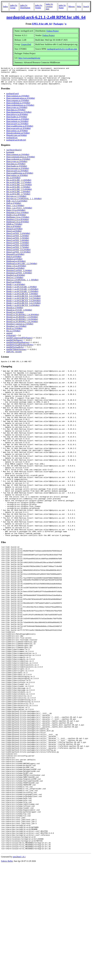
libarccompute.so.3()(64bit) (17, 104)
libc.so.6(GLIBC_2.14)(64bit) (18, 183)
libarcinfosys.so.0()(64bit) (17, 118)
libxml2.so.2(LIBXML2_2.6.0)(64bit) (22, 323)
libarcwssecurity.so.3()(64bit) (18, 132)
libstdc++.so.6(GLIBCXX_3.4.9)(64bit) (23, 309)
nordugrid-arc (12, 141)
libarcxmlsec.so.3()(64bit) (17, 134)
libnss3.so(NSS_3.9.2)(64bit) (18, 253)
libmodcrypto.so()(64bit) (16, 139)
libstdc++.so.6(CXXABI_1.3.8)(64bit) (22, 292)
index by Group (13, 6)
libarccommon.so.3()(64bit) (17, 99)
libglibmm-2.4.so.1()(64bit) (17, 221)
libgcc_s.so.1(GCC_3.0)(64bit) (19, 211)
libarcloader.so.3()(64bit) (16, 120)
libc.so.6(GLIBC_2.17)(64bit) (18, 186)
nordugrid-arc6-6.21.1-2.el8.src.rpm (62, 49)
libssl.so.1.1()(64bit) (14, 281)
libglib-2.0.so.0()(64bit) (16, 218)
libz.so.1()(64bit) (13, 334)
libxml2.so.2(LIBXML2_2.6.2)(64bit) (22, 325)
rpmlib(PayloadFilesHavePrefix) (19, 348)
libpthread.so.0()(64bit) (16, 265)
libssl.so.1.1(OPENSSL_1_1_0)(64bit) (22, 283)
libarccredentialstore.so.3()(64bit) (20, 109)
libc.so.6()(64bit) (13, 181)
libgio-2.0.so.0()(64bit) (15, 214)
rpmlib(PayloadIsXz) (15, 350)
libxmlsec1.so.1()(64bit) (16, 330)
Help (79, 6)
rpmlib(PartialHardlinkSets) (17, 346)
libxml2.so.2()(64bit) (15, 316)
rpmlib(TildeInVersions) (16, 353)
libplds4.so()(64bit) (14, 262)
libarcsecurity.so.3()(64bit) (17, 127)
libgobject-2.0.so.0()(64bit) (17, 223)
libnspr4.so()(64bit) (14, 232)
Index (5, 6)
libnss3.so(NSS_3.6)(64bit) (17, 248)
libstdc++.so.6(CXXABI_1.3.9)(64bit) (22, 295)
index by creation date (49, 6)
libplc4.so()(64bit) (13, 260)
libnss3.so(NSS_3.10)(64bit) (18, 237)
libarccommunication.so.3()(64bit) (20, 102)
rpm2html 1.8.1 (19, 955)
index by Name (62, 6)
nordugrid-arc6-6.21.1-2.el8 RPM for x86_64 (46, 17)
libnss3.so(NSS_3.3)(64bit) (17, 241)
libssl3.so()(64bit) (13, 285)
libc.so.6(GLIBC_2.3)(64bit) (18, 190)
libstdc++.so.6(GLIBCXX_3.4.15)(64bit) (23, 302)
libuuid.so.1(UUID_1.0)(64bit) (19, 313)
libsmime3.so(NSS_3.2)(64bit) (19, 274)
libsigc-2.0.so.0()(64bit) (16, 269)
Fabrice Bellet (7, 960)
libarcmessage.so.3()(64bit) (17, 122)
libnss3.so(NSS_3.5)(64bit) (17, 246)
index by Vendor (38, 6)
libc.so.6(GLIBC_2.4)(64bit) (18, 195)
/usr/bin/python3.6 (14, 153)
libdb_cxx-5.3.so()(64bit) (16, 204)
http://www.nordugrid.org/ (29, 58)
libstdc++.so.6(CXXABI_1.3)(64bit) (21, 290)
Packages (58, 23)
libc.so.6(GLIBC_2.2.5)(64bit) (19, 188)
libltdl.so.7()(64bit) (14, 227)
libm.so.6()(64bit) (13, 230)
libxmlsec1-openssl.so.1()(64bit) (19, 327)
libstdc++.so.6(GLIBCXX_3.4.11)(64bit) (23, 299)
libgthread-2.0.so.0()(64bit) (17, 225)
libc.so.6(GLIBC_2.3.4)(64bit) (19, 193)
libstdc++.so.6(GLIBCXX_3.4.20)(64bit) (23, 304)
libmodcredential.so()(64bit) (18, 136)
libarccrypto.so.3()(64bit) (16, 111)
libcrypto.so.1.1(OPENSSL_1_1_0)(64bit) (24, 202)
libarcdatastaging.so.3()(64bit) (18, 115)
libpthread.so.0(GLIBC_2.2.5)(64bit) (21, 267)
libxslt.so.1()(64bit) (14, 332)
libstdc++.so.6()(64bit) (15, 288)
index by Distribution (25, 6)
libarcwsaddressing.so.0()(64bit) (19, 129)
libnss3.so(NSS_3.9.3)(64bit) (18, 255)
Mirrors (71, 6)
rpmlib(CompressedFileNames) (19, 341)
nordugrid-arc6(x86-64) (16, 143)
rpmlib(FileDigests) (14, 343)
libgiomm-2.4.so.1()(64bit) (17, 216)
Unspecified (26, 44)
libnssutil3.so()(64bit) (15, 258)
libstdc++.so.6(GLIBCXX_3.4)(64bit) (22, 297)
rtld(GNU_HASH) (14, 355)
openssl (9, 337)
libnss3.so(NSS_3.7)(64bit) (17, 251)
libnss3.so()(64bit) (14, 234)
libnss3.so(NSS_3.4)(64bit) (17, 244)
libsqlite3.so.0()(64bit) (15, 279)
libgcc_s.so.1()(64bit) (15, 209)
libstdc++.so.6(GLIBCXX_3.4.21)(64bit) (23, 306)
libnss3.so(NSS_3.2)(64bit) (17, 239)
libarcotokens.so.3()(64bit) (17, 125)
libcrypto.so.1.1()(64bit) (16, 200)
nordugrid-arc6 (12, 97)
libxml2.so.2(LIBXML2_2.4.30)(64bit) (22, 318)
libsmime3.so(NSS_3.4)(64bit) (19, 276)
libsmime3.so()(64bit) (15, 272)
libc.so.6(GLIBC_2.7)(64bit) (18, 197)
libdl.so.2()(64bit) (13, 207)
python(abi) (11, 339)
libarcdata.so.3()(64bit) (15, 113)
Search (86, 6)
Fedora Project (53, 31)
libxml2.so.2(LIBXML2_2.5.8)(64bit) (22, 320)
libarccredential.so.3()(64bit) (18, 106)
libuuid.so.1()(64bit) (14, 311)
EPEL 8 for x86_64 (42, 23)
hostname (10, 156)
